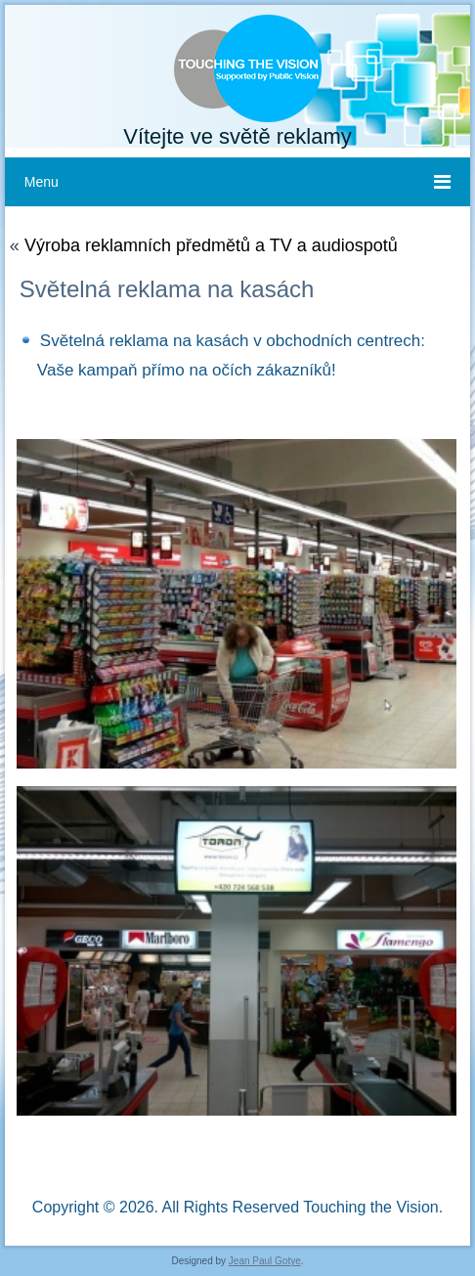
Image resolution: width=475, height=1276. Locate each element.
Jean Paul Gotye (265, 1260)
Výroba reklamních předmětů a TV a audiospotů (211, 245)
